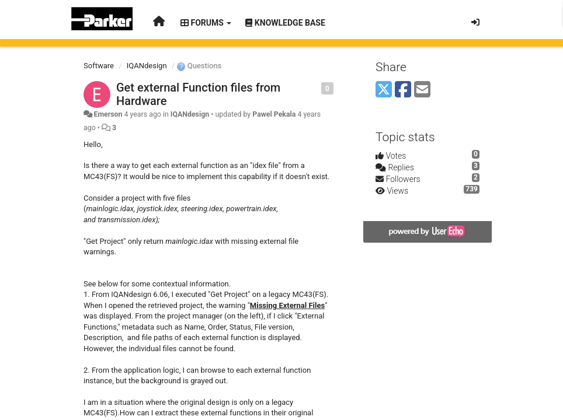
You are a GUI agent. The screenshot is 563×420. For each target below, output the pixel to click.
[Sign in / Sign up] (475, 22)
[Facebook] (403, 90)
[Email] (422, 90)
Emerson (107, 114)
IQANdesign (147, 65)
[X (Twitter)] (384, 90)
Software (99, 65)
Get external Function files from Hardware (198, 94)
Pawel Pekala (274, 114)
